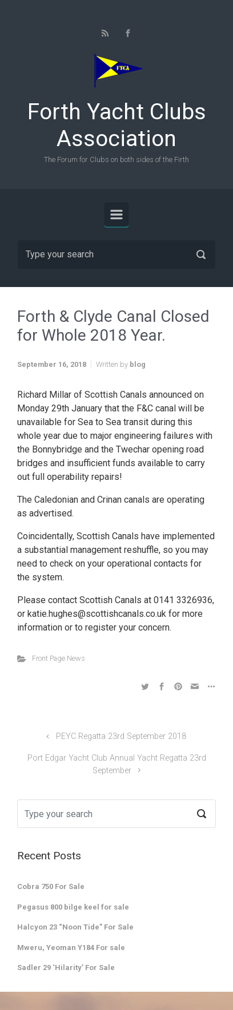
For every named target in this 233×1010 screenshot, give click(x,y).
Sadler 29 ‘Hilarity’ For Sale (66, 967)
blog (138, 364)
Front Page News (58, 658)
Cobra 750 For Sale (51, 886)
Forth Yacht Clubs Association (116, 125)
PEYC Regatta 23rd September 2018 (121, 736)
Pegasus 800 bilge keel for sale (73, 907)
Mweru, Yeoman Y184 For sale (71, 947)
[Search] (116, 254)
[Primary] (116, 215)
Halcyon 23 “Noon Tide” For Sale (75, 927)
